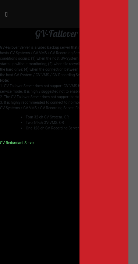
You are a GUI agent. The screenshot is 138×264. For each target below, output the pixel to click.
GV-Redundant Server (17, 143)
